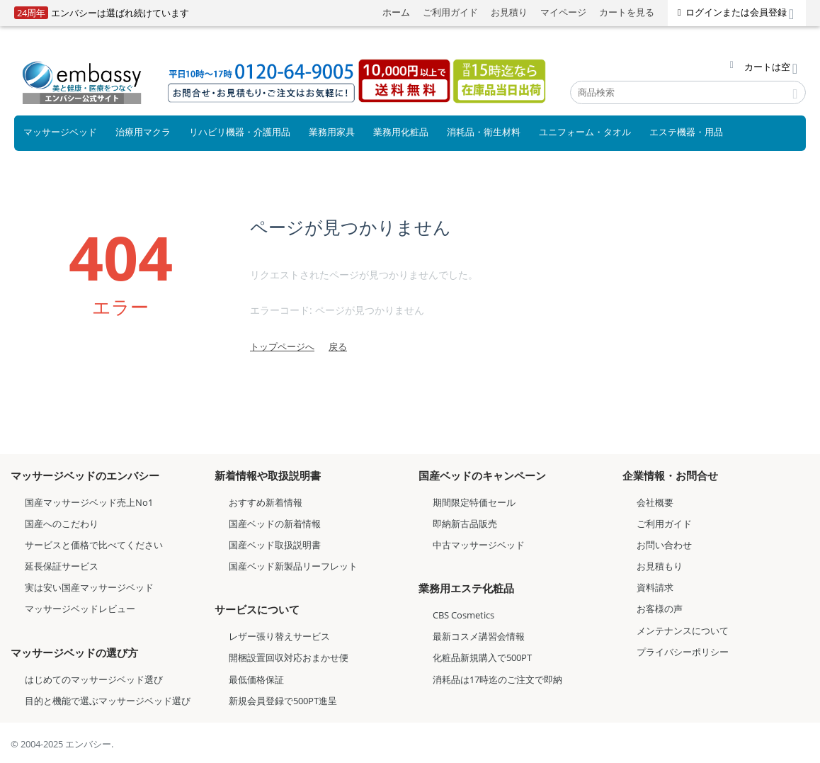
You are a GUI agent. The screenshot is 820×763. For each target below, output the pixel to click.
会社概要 (655, 502)
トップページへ (282, 346)
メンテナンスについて (683, 630)
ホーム (396, 12)
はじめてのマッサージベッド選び (94, 679)
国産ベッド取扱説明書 (275, 544)
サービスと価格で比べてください (94, 544)
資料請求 (655, 587)
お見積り (509, 12)
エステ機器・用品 (686, 131)
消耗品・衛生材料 (483, 131)
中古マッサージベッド (479, 544)
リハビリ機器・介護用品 (239, 131)
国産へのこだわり (61, 523)
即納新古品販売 (465, 523)
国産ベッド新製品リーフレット (293, 566)
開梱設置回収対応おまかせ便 (288, 657)
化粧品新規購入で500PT (482, 657)
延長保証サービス (61, 566)
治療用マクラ (143, 131)
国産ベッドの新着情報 (275, 523)
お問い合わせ (664, 544)
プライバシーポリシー (683, 651)
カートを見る (626, 12)
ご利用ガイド (450, 12)
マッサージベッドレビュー (80, 608)
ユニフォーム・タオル (585, 131)
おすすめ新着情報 (265, 502)
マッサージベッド (60, 131)
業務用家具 (332, 131)
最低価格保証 (256, 679)
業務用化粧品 (400, 131)
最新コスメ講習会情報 (479, 636)
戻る (338, 346)
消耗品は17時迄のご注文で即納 (497, 679)
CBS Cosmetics (463, 615)
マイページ (563, 12)
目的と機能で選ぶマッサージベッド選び (107, 700)
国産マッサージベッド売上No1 (89, 502)
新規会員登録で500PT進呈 (283, 700)
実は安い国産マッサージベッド (89, 587)
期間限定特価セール (474, 502)
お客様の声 (660, 608)
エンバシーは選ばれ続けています (101, 12)
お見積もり (660, 566)
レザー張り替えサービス (279, 636)
